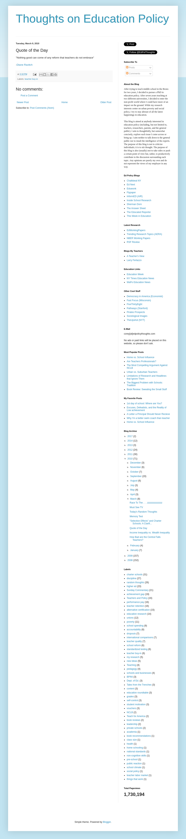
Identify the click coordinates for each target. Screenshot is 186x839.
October (134, 471)
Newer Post (23, 102)
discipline (131, 578)
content (130, 688)
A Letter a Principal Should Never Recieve (148, 414)
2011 (130, 454)
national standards (136, 751)
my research (133, 657)
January (134, 550)
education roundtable (137, 692)
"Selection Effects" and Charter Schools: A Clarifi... (145, 522)
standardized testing (137, 649)
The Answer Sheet (136, 208)
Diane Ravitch (24, 64)
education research (136, 614)
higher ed (131, 586)
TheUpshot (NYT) (136, 320)
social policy (133, 771)
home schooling (135, 747)
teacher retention (135, 606)
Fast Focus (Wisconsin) (139, 300)
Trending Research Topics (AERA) (144, 234)
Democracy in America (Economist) (145, 296)
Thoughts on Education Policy (92, 18)
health (130, 743)
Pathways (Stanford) (137, 308)
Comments (133, 73)
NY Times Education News (140, 278)
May (132, 489)
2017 (130, 436)
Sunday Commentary (138, 590)
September (136, 476)
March (133, 498)
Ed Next (131, 184)
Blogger (107, 822)
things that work (135, 779)
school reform (134, 645)
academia (132, 732)
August (134, 480)
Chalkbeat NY (134, 180)
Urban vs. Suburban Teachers (142, 372)
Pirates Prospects (136, 312)
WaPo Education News (138, 282)
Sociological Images (137, 316)
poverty (130, 621)
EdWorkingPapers (136, 230)
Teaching (131, 665)
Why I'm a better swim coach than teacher (148, 418)
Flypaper (131, 192)
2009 (130, 555)
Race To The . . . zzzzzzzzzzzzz (146, 502)
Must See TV (136, 507)
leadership (132, 724)
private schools (134, 728)
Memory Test (136, 516)
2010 (130, 458)
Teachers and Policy (137, 598)
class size (132, 739)
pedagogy (132, 669)
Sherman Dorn (134, 204)
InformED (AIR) (135, 196)
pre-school (132, 759)
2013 (130, 445)
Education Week (135, 274)
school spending (135, 625)
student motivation (136, 704)
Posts (130, 67)
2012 (130, 449)
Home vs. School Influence (140, 357)
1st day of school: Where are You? (144, 403)
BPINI (130, 676)
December (136, 462)
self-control (132, 700)
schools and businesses (139, 673)
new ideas (132, 661)
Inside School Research (139, 200)
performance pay (135, 602)
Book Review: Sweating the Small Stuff (147, 389)
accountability (134, 629)
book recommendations (139, 736)
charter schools (134, 574)
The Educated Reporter (139, 212)
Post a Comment (29, 95)
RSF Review (133, 242)
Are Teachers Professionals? (141, 361)
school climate (134, 767)
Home (65, 102)
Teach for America (136, 716)
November (136, 467)
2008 (130, 560)
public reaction (134, 763)
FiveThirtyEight (134, 304)
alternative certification (138, 609)
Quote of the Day (138, 528)
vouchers (131, 708)
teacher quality (134, 641)
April (132, 494)
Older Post (105, 102)
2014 (130, 440)
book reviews (133, 720)
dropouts (131, 633)
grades (130, 696)
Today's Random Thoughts (143, 511)
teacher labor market (137, 775)
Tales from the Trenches (139, 684)
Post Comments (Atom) (42, 108)
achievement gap (135, 594)
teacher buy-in (31, 79)
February (135, 545)
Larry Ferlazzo (134, 260)
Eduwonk (131, 188)
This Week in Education (139, 216)
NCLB (130, 712)
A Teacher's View (135, 256)
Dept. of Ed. (133, 680)
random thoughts (135, 582)
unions (130, 617)
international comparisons (140, 637)
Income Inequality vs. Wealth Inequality (150, 532)
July (132, 485)
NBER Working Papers (138, 238)
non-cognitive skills (136, 755)
